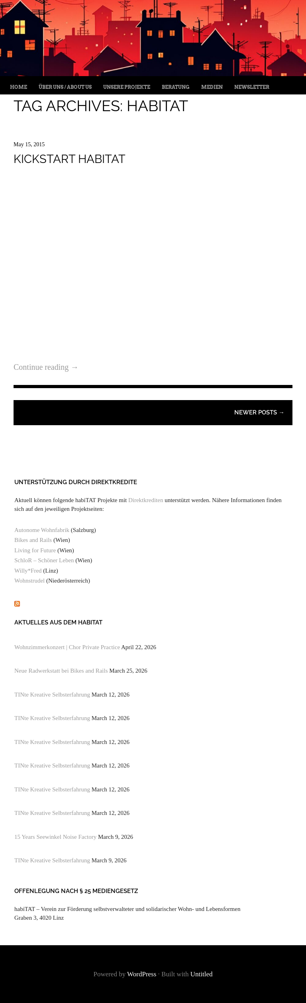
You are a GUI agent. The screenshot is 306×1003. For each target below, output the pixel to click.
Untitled (201, 974)
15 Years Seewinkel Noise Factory (55, 837)
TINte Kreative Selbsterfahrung (52, 694)
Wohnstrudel (29, 580)
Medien (212, 87)
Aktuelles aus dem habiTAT (58, 622)
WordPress (141, 974)
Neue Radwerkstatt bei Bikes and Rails (61, 670)
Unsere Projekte (126, 87)
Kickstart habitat (70, 159)
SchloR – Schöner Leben (44, 560)
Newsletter (251, 87)
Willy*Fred (28, 570)
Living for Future (35, 550)
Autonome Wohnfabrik (41, 530)
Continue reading (46, 367)
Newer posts (259, 412)
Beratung (176, 87)
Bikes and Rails (33, 540)
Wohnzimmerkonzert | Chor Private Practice (67, 647)
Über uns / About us (65, 87)
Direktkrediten (145, 500)
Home (18, 87)
